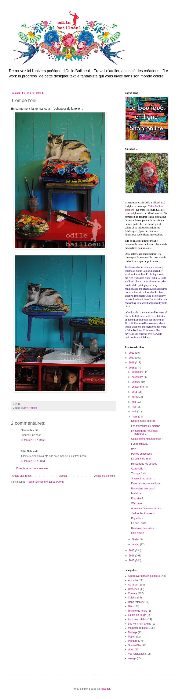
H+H (133, 448)
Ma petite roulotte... (139, 627)
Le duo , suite (138, 523)
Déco (25, 407)
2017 (132, 550)
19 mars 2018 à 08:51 (33, 460)
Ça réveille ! (138, 468)
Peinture (33, 407)
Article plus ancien (104, 475)
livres (140, 244)
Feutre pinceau (139, 443)
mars (135, 416)
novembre (138, 376)
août (135, 391)
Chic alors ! (137, 533)
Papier (131, 636)
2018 (132, 367)
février (136, 539)
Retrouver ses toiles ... (143, 528)
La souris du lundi (141, 458)
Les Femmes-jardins (139, 623)
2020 (132, 357)
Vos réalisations (137, 653)
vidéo (131, 649)
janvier (136, 544)
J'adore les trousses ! (143, 513)
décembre (138, 371)
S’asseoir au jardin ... (143, 478)
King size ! (137, 498)
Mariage (132, 632)
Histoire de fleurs (137, 610)
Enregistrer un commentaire (32, 468)
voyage (132, 658)
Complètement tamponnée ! (147, 438)
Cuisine (132, 597)
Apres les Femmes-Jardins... (147, 508)
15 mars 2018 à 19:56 (33, 439)
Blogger (105, 688)
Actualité (133, 580)
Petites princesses (141, 453)
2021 (132, 352)
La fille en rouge (137, 615)
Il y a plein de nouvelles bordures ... (144, 432)
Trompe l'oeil (138, 473)
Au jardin (133, 584)
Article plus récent (22, 475)
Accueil (63, 475)
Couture (132, 593)
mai (134, 406)
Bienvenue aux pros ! (143, 488)
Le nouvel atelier (137, 619)
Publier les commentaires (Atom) (45, 481)
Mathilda (136, 493)
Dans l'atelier (135, 602)
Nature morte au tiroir (143, 420)
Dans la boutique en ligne (145, 483)
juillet (135, 396)
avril (134, 411)
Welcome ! (137, 503)
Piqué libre (137, 518)
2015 (132, 560)
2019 (132, 362)
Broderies (133, 589)
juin (134, 401)
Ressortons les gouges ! (145, 463)
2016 (132, 555)
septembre (138, 386)
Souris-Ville (134, 645)
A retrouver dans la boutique (144, 575)
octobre (136, 381)
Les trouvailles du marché (145, 425)
